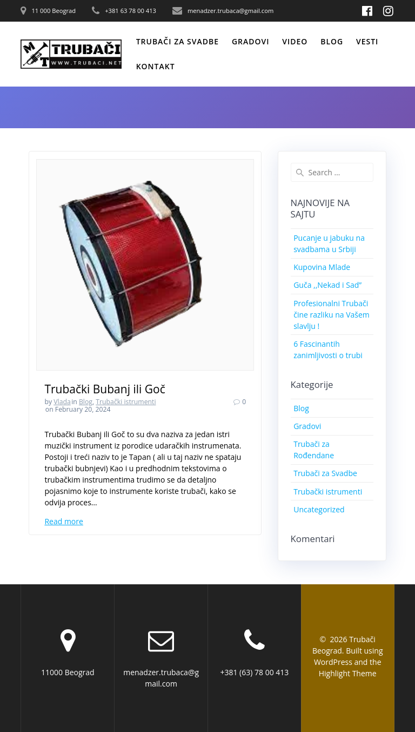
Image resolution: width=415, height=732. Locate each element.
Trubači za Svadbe (325, 473)
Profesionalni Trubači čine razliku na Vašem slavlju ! (331, 314)
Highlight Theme (348, 673)
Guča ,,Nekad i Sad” (327, 285)
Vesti (367, 41)
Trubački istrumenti (126, 401)
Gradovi (251, 41)
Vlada (62, 401)
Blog (331, 41)
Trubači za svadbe (177, 41)
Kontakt (155, 66)
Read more (63, 521)
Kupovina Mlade (321, 267)
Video (294, 41)
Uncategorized (318, 509)
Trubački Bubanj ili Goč (104, 389)
